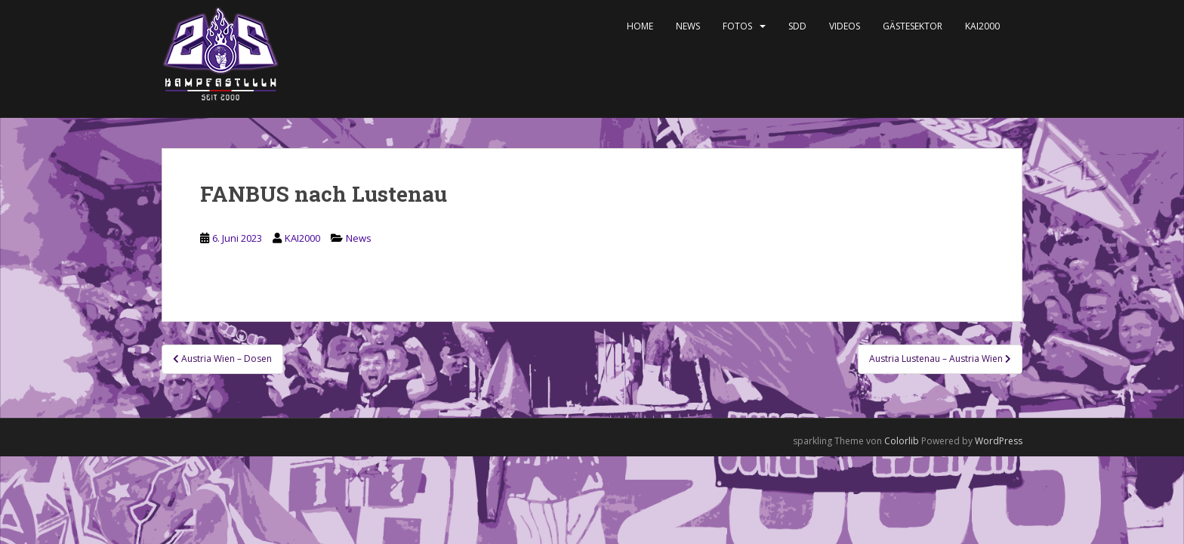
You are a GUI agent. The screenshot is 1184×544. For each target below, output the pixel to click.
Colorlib (901, 440)
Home (640, 26)
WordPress (998, 440)
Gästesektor (912, 26)
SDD (797, 26)
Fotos (737, 26)
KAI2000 (982, 26)
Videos (844, 26)
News (688, 26)
